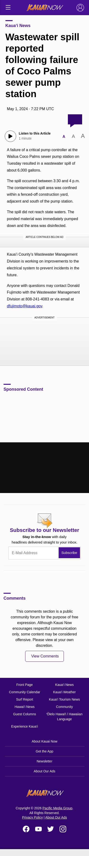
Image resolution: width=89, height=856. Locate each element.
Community (64, 707)
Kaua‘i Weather (64, 692)
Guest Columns (24, 714)
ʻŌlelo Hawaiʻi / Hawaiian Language (65, 716)
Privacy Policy (32, 817)
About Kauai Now (44, 741)
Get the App (44, 751)
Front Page (24, 685)
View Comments (45, 656)
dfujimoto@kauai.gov (24, 306)
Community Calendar (24, 692)
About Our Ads (44, 771)
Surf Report (24, 699)
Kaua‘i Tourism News (64, 699)
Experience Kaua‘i (24, 726)
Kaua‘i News (18, 25)
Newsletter (44, 761)
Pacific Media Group (57, 808)
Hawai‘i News (24, 707)
